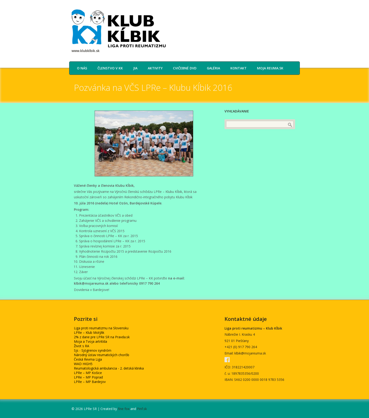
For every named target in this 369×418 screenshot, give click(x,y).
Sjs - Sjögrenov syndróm (92, 350)
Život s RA (81, 346)
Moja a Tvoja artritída (90, 341)
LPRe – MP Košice (88, 372)
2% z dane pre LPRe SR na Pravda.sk (102, 337)
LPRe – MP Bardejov (90, 381)
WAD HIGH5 (83, 364)
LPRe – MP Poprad (88, 377)
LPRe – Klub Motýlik (89, 332)
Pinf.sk (142, 408)
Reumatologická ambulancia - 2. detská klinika (109, 368)
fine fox (123, 408)
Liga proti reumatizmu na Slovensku (101, 328)
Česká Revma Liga (88, 359)
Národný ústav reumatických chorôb (101, 355)
